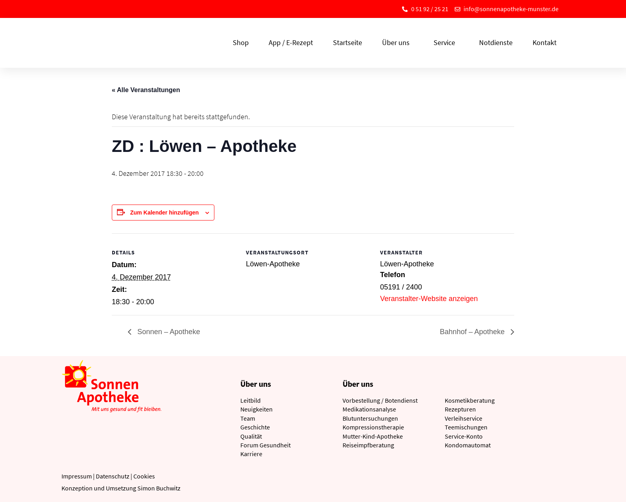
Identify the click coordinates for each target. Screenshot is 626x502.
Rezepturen (460, 409)
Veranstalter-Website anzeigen (429, 299)
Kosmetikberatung (470, 400)
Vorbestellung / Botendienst (380, 400)
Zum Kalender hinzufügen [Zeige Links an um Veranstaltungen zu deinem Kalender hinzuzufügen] (164, 212)
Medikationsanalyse (369, 409)
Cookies (144, 476)
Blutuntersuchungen (370, 418)
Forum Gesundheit (265, 445)
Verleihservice (463, 418)
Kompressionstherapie (373, 427)
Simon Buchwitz (158, 488)
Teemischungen (466, 427)
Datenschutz (112, 476)
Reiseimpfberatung (368, 445)
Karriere (251, 454)
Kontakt (545, 42)
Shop (241, 42)
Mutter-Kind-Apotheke (373, 436)
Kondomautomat (468, 445)
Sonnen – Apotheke (167, 332)
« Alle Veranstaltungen (146, 90)
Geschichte (255, 427)
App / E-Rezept (291, 42)
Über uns (398, 42)
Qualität (251, 436)
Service (446, 42)
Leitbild (250, 400)
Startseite (347, 42)
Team (247, 418)
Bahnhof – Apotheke (473, 332)
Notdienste (496, 42)
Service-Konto (464, 436)
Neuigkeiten (256, 409)
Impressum (76, 476)
